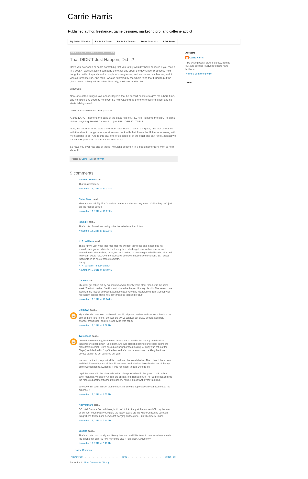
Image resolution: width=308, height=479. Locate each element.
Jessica (83, 431)
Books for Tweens (126, 41)
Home (124, 456)
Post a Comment (83, 450)
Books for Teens (103, 41)
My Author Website (80, 41)
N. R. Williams (86, 241)
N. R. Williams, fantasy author (94, 265)
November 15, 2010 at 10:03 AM (95, 188)
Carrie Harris (90, 16)
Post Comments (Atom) (96, 462)
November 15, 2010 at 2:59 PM (95, 325)
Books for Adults (149, 41)
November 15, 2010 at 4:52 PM (95, 394)
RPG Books (169, 41)
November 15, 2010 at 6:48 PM (95, 443)
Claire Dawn (85, 199)
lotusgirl (83, 222)
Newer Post (77, 456)
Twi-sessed (85, 336)
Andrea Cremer (87, 179)
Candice (83, 280)
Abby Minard (86, 405)
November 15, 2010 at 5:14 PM (95, 420)
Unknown (84, 310)
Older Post (170, 456)
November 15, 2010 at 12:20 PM (96, 299)
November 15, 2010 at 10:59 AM (95, 270)
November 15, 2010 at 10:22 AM (95, 211)
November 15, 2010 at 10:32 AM (95, 230)
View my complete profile (198, 73)
